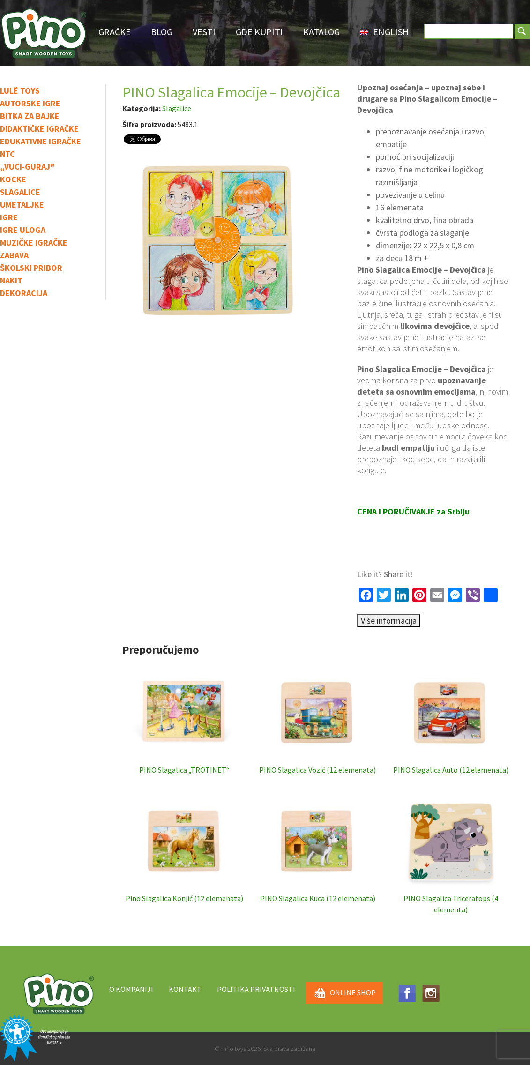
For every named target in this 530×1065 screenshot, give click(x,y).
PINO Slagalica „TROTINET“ (184, 718)
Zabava (14, 255)
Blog (161, 31)
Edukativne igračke (40, 141)
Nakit (11, 280)
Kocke (13, 179)
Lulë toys (20, 90)
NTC (7, 154)
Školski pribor (31, 267)
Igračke (113, 31)
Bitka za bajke (30, 116)
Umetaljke (22, 204)
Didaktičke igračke (39, 128)
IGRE (9, 217)
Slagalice (20, 191)
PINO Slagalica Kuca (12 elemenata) (317, 846)
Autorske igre (30, 103)
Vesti (204, 31)
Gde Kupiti (259, 31)
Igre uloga (22, 229)
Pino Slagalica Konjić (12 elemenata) (184, 846)
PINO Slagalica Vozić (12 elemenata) (317, 718)
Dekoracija (23, 293)
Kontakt (185, 989)
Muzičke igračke (33, 242)
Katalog (321, 31)
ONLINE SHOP (344, 993)
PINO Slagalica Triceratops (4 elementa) (450, 851)
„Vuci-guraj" (27, 166)
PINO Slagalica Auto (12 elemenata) (450, 718)
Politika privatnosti (256, 989)
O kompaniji (131, 989)
